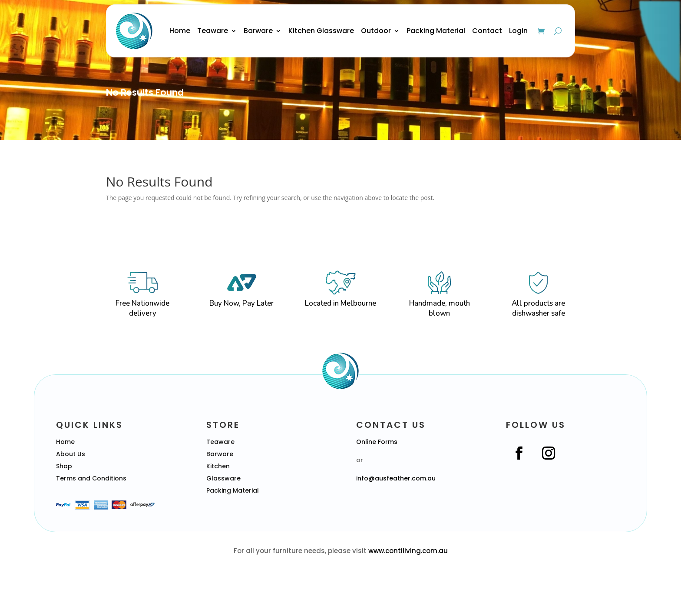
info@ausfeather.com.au (396, 478)
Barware (258, 31)
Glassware (223, 478)
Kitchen (218, 466)
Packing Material (436, 31)
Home (179, 31)
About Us (70, 454)
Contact (487, 31)
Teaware (212, 31)
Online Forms (376, 441)
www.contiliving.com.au (408, 550)
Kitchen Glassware (321, 31)
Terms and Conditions (91, 478)
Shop (64, 466)
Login (518, 31)
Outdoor (376, 31)
